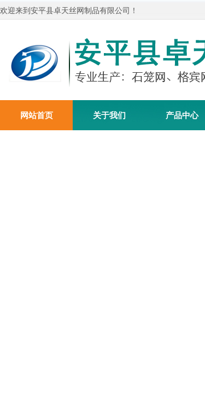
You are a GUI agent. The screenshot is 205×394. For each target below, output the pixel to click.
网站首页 (36, 115)
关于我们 (109, 115)
